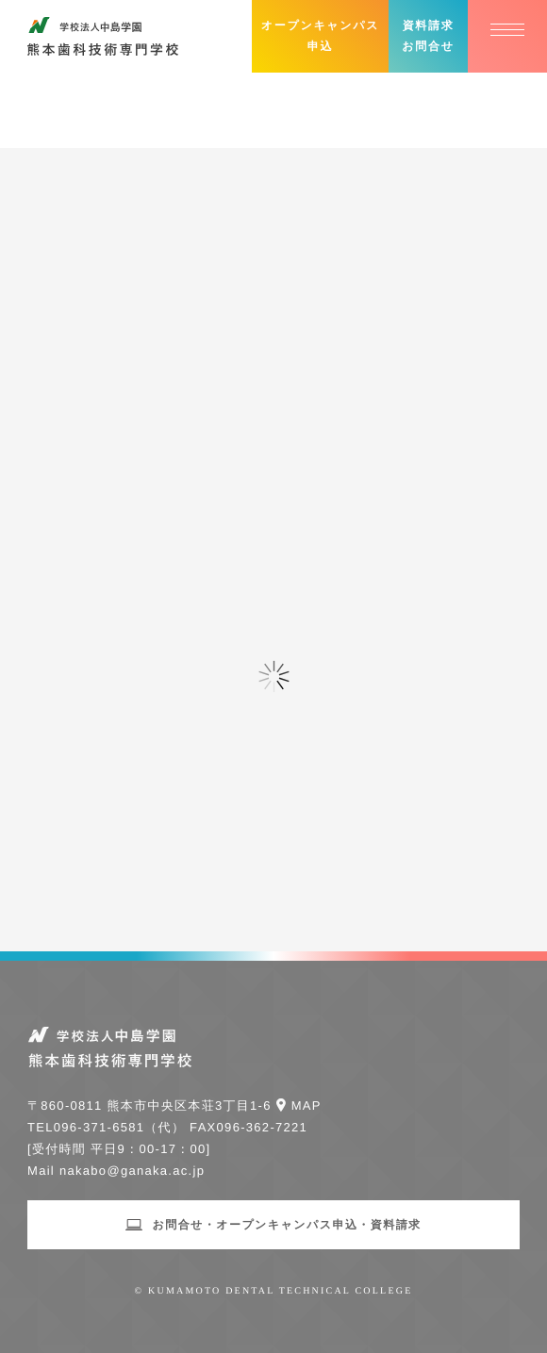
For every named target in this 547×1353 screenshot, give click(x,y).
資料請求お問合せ (428, 36)
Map (306, 1105)
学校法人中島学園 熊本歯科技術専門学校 (102, 36)
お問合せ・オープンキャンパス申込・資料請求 (286, 1224)
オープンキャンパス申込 (320, 36)
